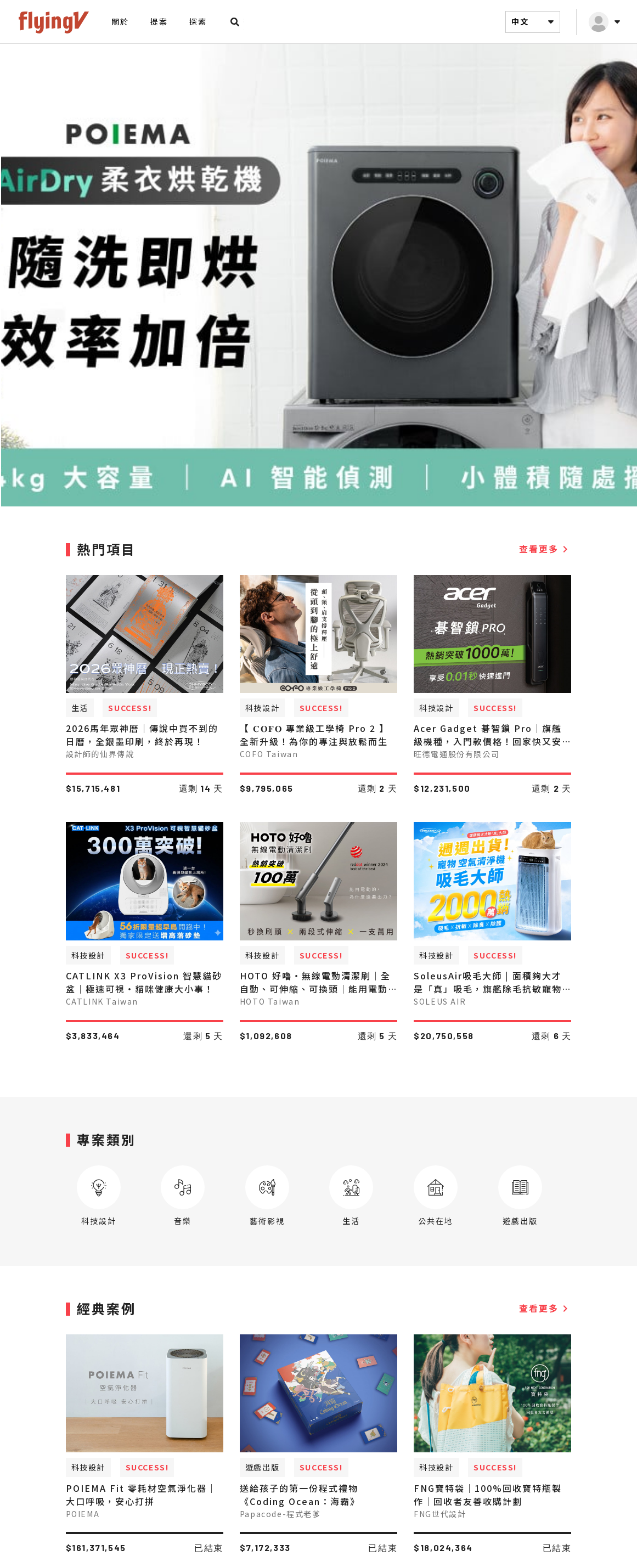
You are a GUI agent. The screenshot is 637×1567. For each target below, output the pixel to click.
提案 (158, 21)
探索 (197, 21)
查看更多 (545, 557)
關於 (119, 21)
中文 (534, 22)
